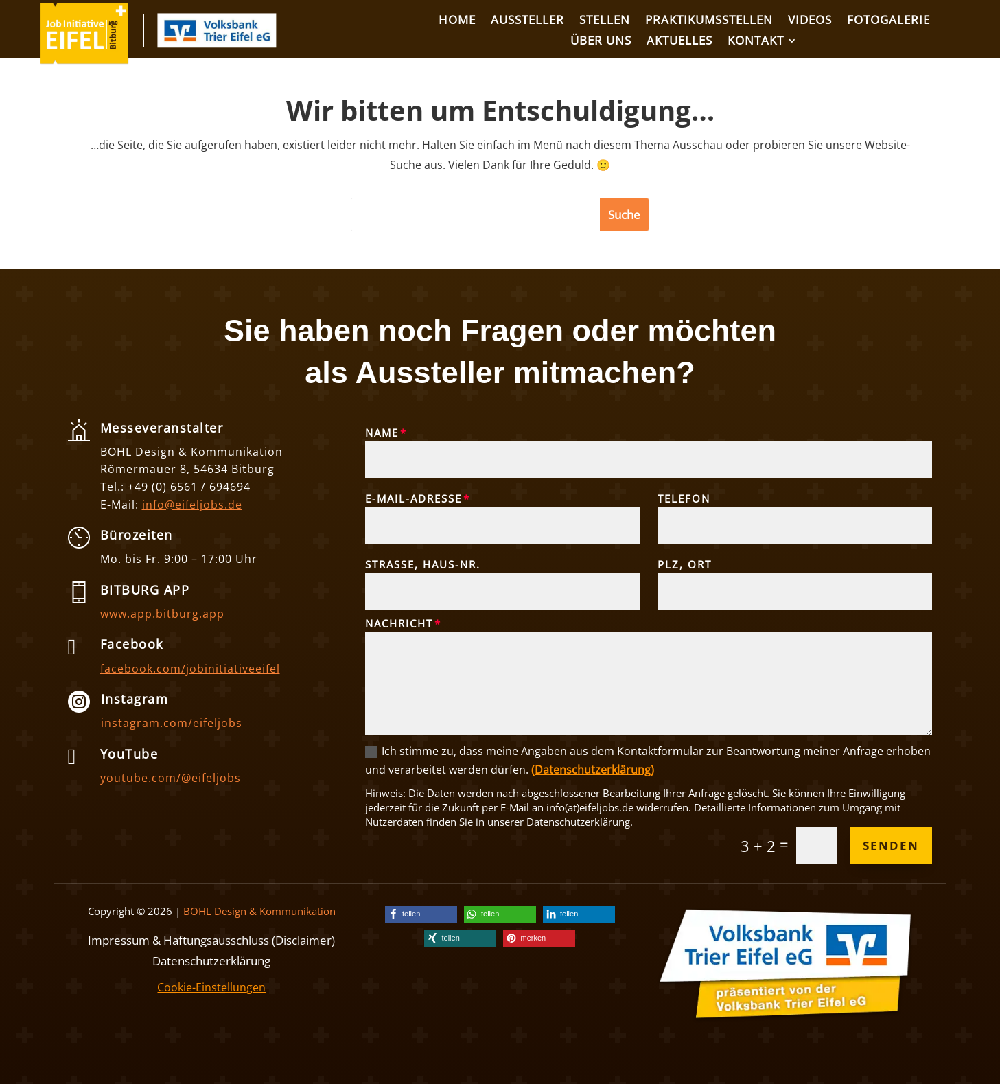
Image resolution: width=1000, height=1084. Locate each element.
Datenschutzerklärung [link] (211, 959)
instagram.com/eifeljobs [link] (171, 722)
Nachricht (399, 623)
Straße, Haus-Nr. (422, 564)
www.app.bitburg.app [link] (162, 613)
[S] (475, 214)
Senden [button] (891, 845)
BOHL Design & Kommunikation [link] (259, 911)
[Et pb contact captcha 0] (816, 845)
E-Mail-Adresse (413, 498)
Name (382, 432)
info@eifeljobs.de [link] (192, 504)
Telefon (684, 498)
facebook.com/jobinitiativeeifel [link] (190, 668)
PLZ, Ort (685, 564)
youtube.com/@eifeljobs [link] (170, 777)
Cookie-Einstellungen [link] (211, 987)
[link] (84, 60)
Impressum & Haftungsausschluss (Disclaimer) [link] (211, 938)
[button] (624, 214)
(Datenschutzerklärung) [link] (592, 769)
